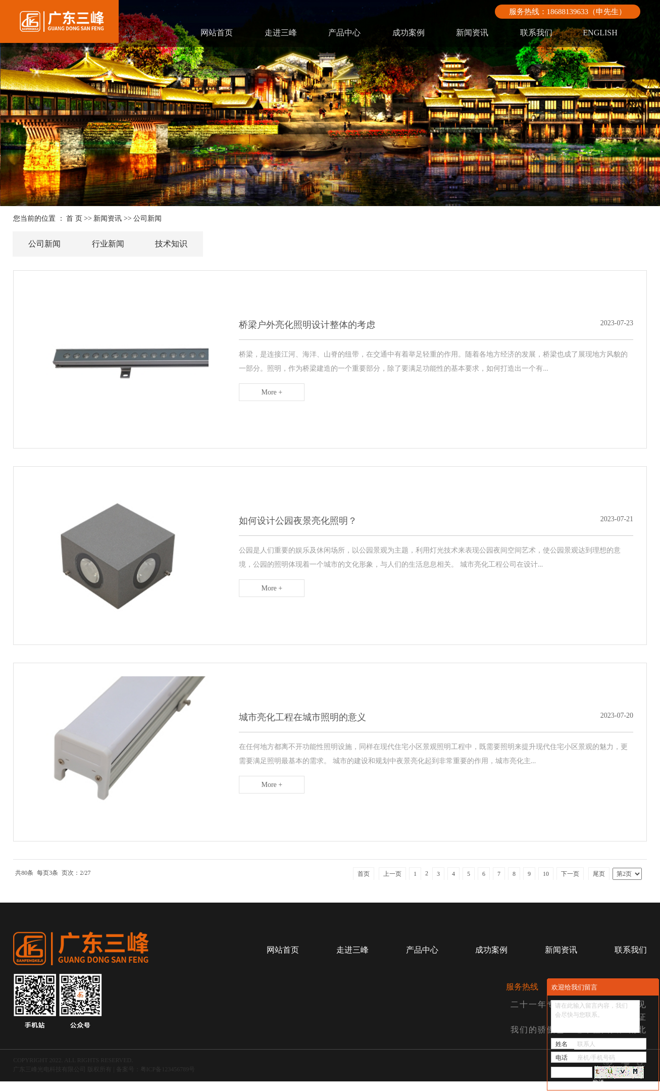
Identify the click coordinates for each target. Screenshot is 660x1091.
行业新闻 (108, 243)
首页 (364, 883)
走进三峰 (281, 32)
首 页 (74, 218)
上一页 (392, 883)
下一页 (570, 883)
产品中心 (344, 32)
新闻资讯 (472, 32)
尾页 (599, 883)
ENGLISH (600, 32)
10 (546, 883)
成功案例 (408, 32)
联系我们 (536, 32)
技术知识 (171, 243)
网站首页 (216, 32)
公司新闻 (147, 218)
